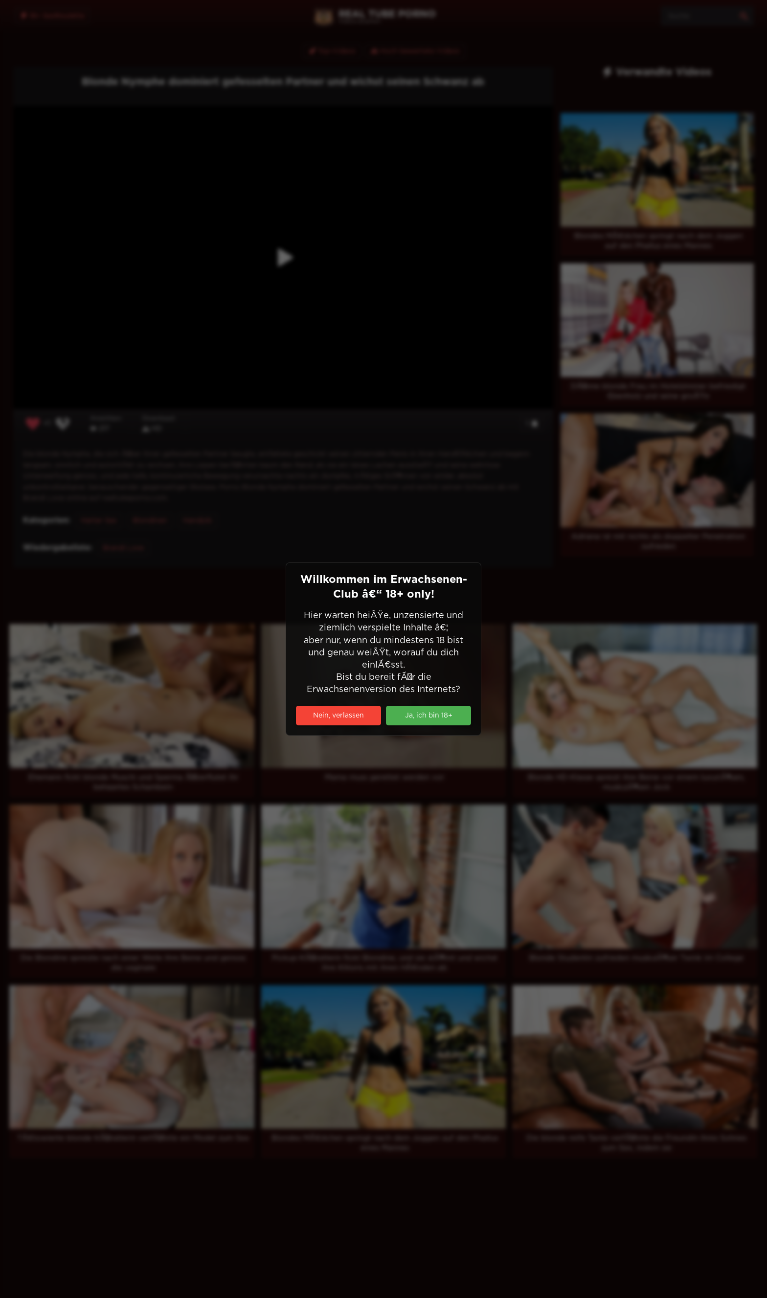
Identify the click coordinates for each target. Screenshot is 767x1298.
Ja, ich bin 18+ (428, 716)
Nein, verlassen (338, 716)
